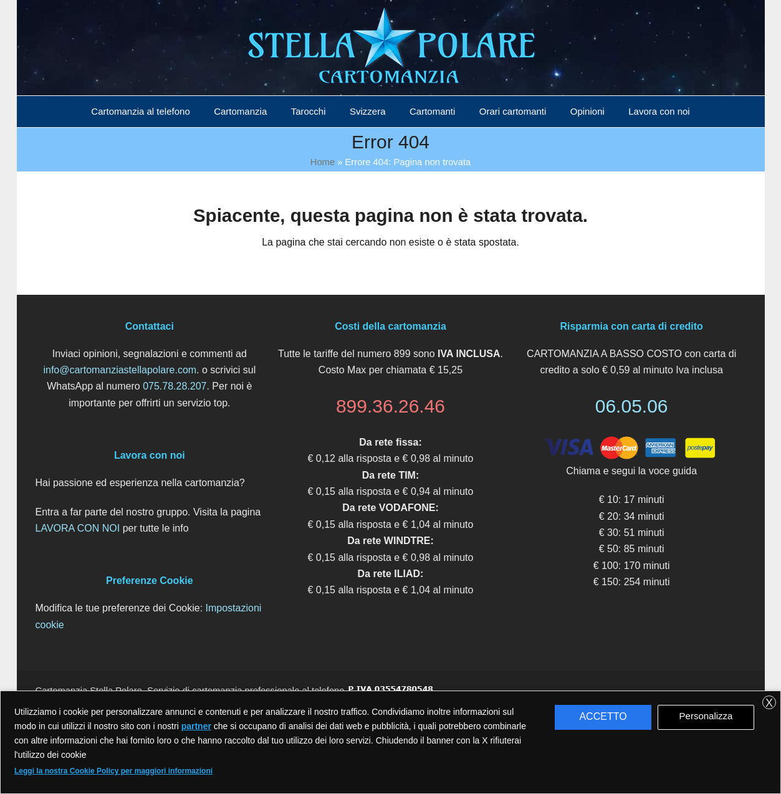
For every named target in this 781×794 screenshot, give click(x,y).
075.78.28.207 (174, 386)
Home (322, 162)
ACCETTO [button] (602, 716)
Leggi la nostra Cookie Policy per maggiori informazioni (113, 771)
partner (196, 726)
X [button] (769, 703)
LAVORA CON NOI (78, 528)
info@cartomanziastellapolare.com (119, 370)
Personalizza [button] (706, 715)
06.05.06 (631, 406)
